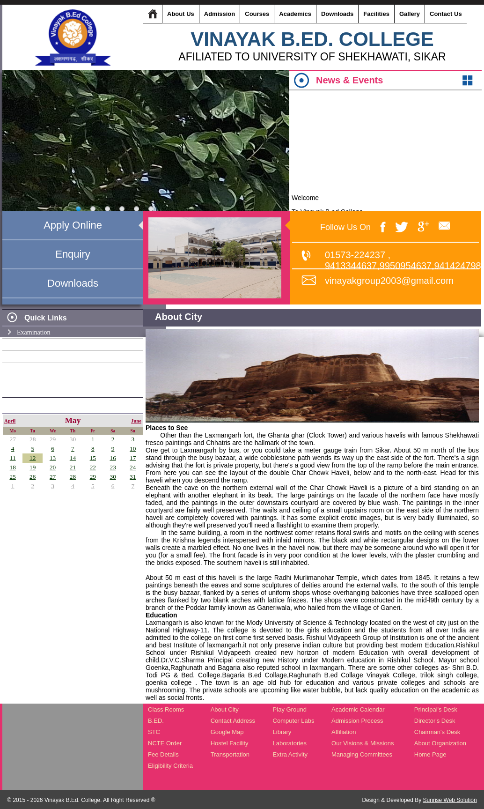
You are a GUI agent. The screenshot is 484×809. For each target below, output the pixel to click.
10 (133, 448)
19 (32, 467)
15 (93, 457)
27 (13, 439)
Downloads (72, 283)
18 (13, 467)
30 (73, 439)
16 (113, 457)
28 (32, 439)
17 (133, 457)
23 (113, 467)
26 (32, 476)
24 (133, 467)
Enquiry (72, 254)
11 (13, 457)
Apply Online (73, 225)
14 (73, 457)
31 (133, 476)
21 (73, 467)
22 (93, 467)
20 (53, 467)
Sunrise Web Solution (450, 800)
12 (32, 457)
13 (53, 457)
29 (53, 439)
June (136, 420)
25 (13, 476)
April (9, 420)
